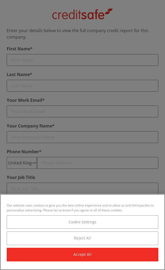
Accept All (82, 254)
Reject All (82, 238)
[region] (82, 232)
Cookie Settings (82, 221)
